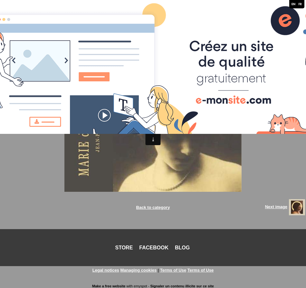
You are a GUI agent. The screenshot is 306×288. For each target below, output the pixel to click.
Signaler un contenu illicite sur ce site (182, 286)
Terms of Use (173, 270)
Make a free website (108, 286)
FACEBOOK (153, 247)
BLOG (182, 247)
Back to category (153, 207)
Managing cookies (138, 270)
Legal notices (105, 270)
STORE (124, 247)
